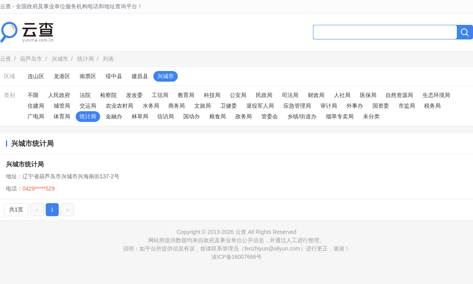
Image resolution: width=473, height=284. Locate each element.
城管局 (62, 106)
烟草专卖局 (340, 116)
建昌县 (140, 76)
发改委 (134, 95)
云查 (5, 59)
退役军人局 (260, 106)
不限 (33, 95)
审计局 (328, 106)
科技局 (212, 95)
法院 (85, 95)
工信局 (160, 95)
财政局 (316, 95)
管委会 (269, 116)
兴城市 (60, 59)
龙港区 (62, 76)
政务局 (243, 116)
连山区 (36, 76)
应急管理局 (297, 106)
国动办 (191, 116)
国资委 (380, 106)
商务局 (176, 106)
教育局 (186, 95)
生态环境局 (436, 95)
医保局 (368, 95)
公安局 (238, 95)
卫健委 (228, 106)
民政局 (264, 95)
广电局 (36, 116)
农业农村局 (119, 106)
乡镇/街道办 (302, 116)
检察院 (108, 95)
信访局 (165, 116)
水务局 (151, 106)
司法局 (290, 95)
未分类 (371, 116)
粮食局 (217, 116)
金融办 (114, 116)
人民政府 (59, 95)
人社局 (342, 95)
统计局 (85, 59)
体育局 (62, 116)
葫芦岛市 (31, 59)
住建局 (36, 106)
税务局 (432, 106)
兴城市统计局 (25, 164)
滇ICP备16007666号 (236, 257)
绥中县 (114, 76)
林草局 (140, 116)
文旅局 (202, 106)
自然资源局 (399, 95)
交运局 (88, 106)
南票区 (88, 76)
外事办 (354, 106)
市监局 (407, 106)
